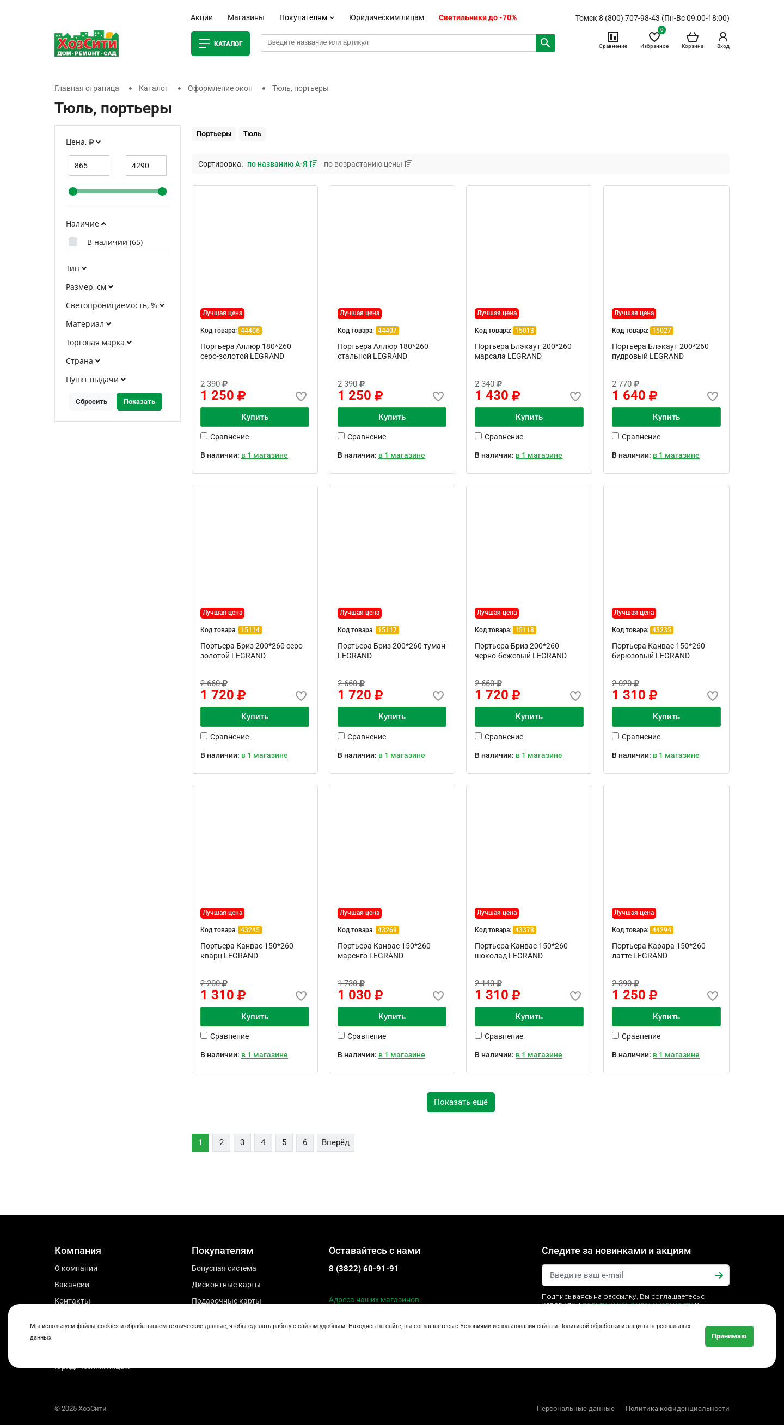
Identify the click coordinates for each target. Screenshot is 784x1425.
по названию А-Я (282, 164)
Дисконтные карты (226, 1284)
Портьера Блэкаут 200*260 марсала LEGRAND (523, 351)
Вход (723, 39)
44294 (661, 930)
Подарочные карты (226, 1300)
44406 (250, 330)
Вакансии (71, 1284)
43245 (250, 930)
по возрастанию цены (368, 164)
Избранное (654, 39)
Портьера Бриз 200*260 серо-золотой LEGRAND (252, 650)
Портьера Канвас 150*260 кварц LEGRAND (246, 950)
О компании (75, 1268)
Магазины (246, 17)
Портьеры (213, 134)
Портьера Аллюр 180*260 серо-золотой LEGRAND (245, 351)
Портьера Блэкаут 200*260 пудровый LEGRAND (660, 351)
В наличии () (115, 242)
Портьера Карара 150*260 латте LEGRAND (659, 950)
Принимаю (729, 1336)
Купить (254, 417)
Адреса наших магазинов (374, 1299)
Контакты (72, 1300)
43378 (524, 930)
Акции (202, 17)
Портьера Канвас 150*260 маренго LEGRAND (384, 950)
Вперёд (336, 1142)
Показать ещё (461, 1102)
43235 (661, 630)
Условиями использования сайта (506, 1326)
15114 (250, 630)
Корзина (692, 39)
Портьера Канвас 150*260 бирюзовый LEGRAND (658, 650)
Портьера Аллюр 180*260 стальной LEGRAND (383, 351)
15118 (524, 630)
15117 (387, 630)
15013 (524, 330)
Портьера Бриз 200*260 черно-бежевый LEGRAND (521, 650)
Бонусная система (224, 1268)
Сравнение (613, 39)
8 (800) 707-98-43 (629, 18)
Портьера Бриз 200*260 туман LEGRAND (391, 650)
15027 (661, 330)
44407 (387, 330)
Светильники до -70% (478, 17)
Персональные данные (576, 1408)
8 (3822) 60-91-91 (364, 1269)
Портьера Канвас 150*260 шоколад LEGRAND (521, 950)
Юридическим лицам (386, 17)
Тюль (252, 134)
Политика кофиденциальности (678, 1408)
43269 (387, 930)
